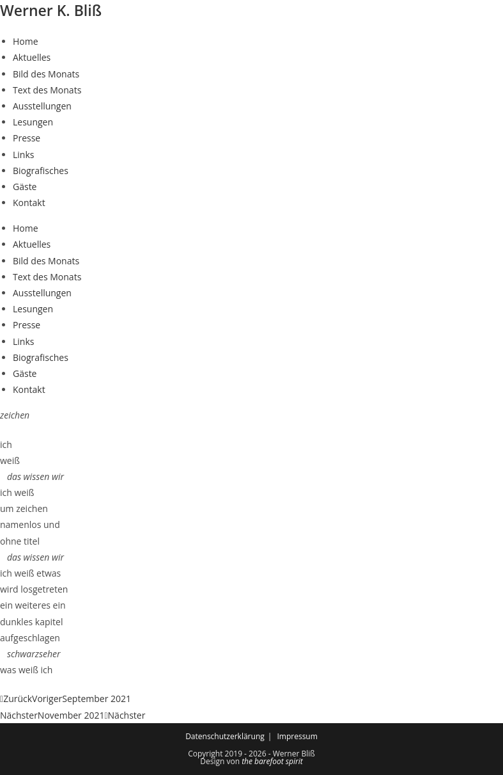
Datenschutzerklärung (225, 736)
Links (23, 154)
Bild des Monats (46, 74)
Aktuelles (31, 57)
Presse (26, 138)
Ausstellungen (42, 106)
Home (25, 41)
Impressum (297, 736)
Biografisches (40, 170)
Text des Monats (47, 90)
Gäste (24, 186)
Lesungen (33, 122)
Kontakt (29, 202)
